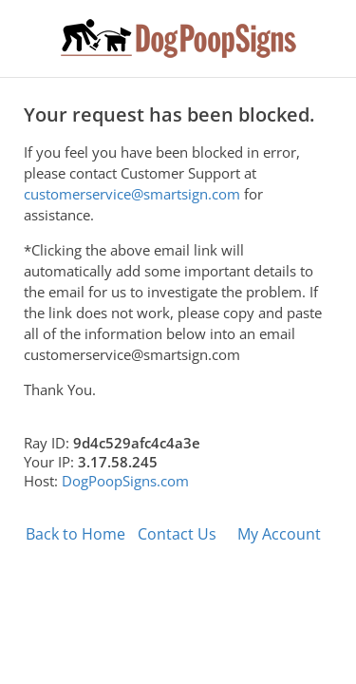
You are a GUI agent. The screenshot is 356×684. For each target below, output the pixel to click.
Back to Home (75, 533)
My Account (279, 533)
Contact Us (177, 533)
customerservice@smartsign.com (132, 193)
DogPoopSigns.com (125, 480)
